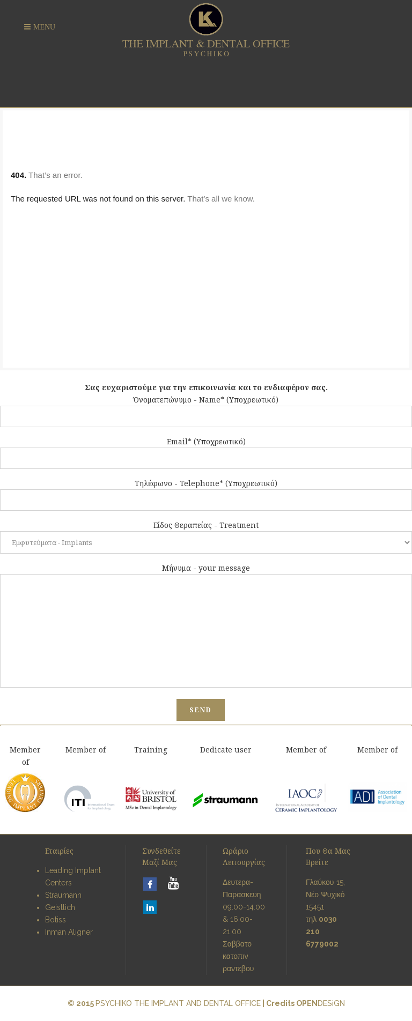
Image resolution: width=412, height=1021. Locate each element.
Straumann (63, 895)
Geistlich (60, 907)
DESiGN (320, 1003)
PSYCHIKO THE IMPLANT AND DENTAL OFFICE (178, 1003)
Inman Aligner (69, 932)
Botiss (55, 919)
